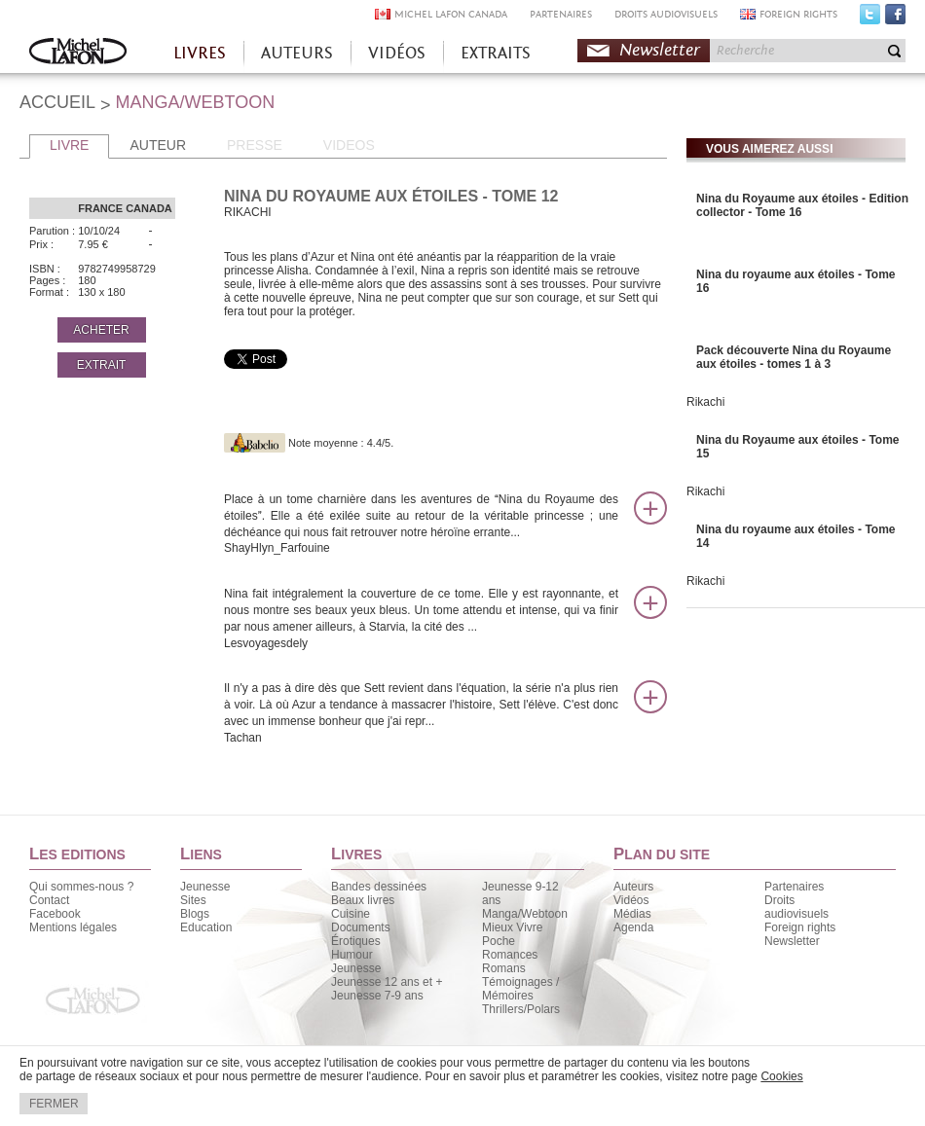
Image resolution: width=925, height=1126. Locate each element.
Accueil (78, 53)
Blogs (194, 914)
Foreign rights (799, 927)
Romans (504, 968)
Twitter (870, 18)
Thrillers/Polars (521, 1009)
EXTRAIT (102, 365)
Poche (498, 941)
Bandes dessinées (378, 886)
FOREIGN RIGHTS (798, 14)
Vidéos (630, 900)
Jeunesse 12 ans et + (386, 982)
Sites (193, 900)
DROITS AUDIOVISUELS (666, 14)
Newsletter (659, 50)
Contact (49, 900)
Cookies (781, 1076)
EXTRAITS (496, 53)
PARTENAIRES (561, 14)
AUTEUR (158, 145)
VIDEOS (349, 145)
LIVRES (199, 53)
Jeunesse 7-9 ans (377, 995)
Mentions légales (73, 927)
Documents (360, 927)
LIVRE (69, 145)
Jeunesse (205, 886)
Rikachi (705, 402)
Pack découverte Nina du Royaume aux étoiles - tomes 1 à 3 (793, 357)
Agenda (633, 927)
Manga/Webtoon (525, 914)
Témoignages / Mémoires (520, 988)
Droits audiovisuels (796, 907)
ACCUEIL (57, 102)
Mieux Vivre (512, 927)
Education (206, 927)
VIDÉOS (397, 53)
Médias (632, 914)
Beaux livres (362, 900)
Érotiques (356, 941)
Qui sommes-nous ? (81, 886)
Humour (352, 955)
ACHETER (101, 330)
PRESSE (254, 145)
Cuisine (350, 914)
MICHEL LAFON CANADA (450, 14)
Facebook (895, 18)
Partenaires (794, 886)
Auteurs (633, 886)
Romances (509, 955)
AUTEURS (297, 53)
